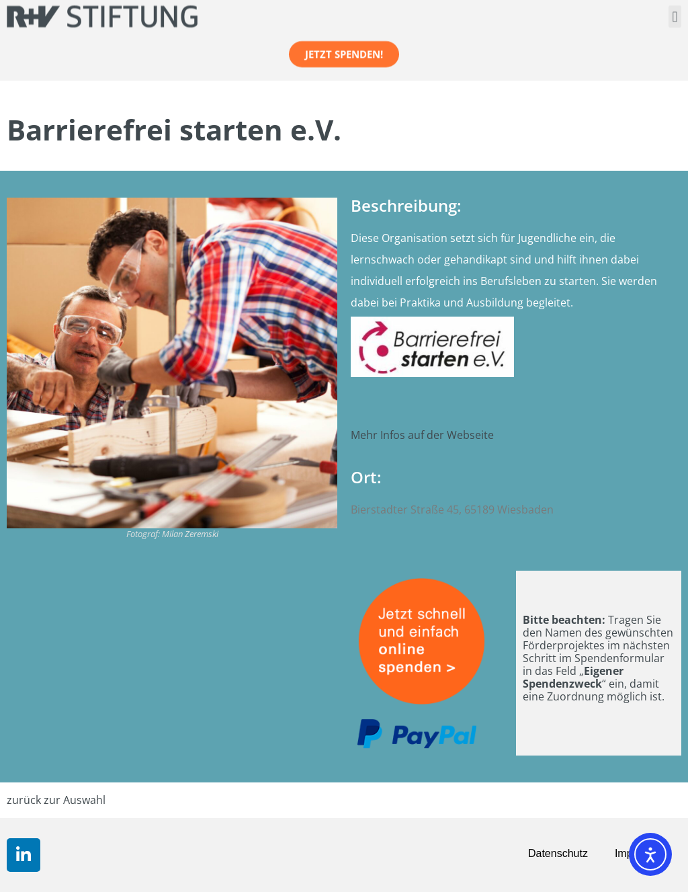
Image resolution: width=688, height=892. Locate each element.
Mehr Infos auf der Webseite (422, 435)
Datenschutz (558, 853)
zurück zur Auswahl (56, 800)
